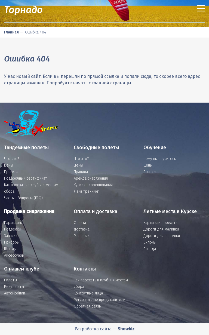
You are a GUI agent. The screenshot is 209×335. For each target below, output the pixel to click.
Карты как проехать (160, 222)
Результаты (14, 286)
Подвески (12, 229)
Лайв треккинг (86, 191)
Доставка (82, 229)
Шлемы (10, 249)
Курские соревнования (93, 185)
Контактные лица (88, 293)
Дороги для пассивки (161, 235)
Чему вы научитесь (159, 158)
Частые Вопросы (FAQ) (23, 198)
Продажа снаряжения (29, 211)
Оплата (80, 222)
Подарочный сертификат (25, 178)
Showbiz (126, 328)
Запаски (10, 235)
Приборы (11, 242)
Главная (11, 32)
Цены (8, 165)
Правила (11, 172)
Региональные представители (99, 299)
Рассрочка (82, 235)
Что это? (11, 158)
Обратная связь (87, 306)
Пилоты (10, 280)
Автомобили (14, 293)
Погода (149, 249)
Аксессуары (14, 255)
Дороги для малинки (161, 229)
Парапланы (13, 222)
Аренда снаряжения (91, 178)
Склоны (149, 242)
